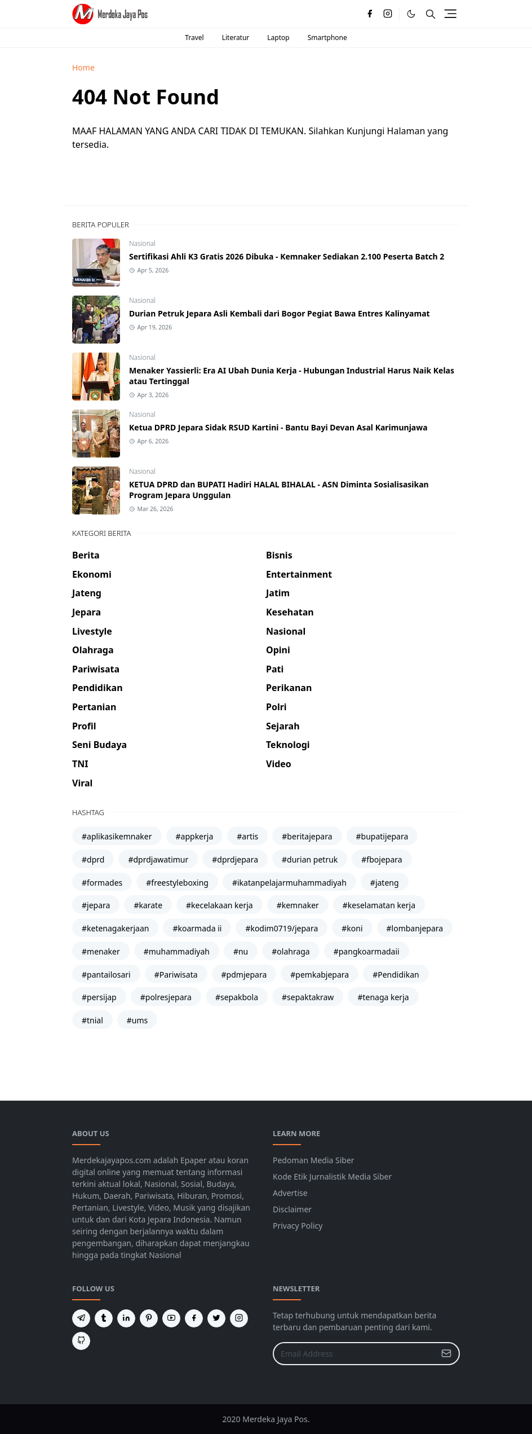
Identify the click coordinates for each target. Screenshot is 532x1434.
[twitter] (216, 1318)
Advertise (290, 1192)
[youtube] (171, 1318)
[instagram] (388, 14)
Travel (194, 37)
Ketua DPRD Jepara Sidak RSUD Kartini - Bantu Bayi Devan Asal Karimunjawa (278, 427)
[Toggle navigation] (450, 13)
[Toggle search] (430, 14)
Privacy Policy (297, 1225)
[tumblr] (104, 1318)
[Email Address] (354, 1353)
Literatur (236, 37)
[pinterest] (149, 1318)
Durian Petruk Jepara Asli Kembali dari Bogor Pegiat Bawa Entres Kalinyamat (279, 313)
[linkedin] (126, 1318)
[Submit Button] (446, 1353)
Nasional (142, 243)
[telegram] (81, 1318)
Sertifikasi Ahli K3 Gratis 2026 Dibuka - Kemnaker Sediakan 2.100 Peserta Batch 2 (286, 256)
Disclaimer (292, 1209)
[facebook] (370, 14)
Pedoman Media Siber (313, 1160)
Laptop (278, 37)
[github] (81, 1341)
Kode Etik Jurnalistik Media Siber (332, 1176)
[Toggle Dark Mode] (411, 14)
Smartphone (327, 37)
